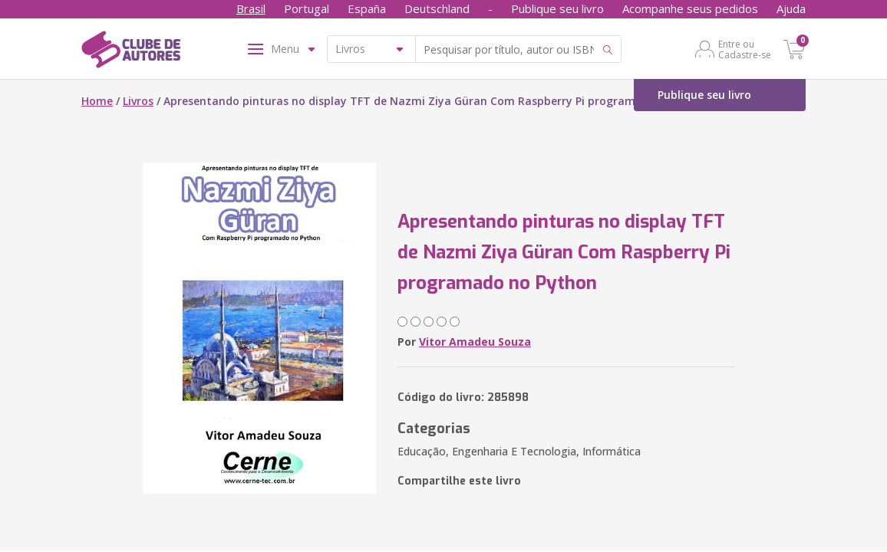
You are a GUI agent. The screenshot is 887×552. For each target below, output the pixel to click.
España (367, 8)
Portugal (306, 8)
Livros (138, 101)
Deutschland (437, 8)
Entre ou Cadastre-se (744, 49)
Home (97, 101)
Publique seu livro (557, 8)
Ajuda (791, 8)
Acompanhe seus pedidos (690, 8)
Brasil (250, 8)
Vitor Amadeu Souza (475, 341)
